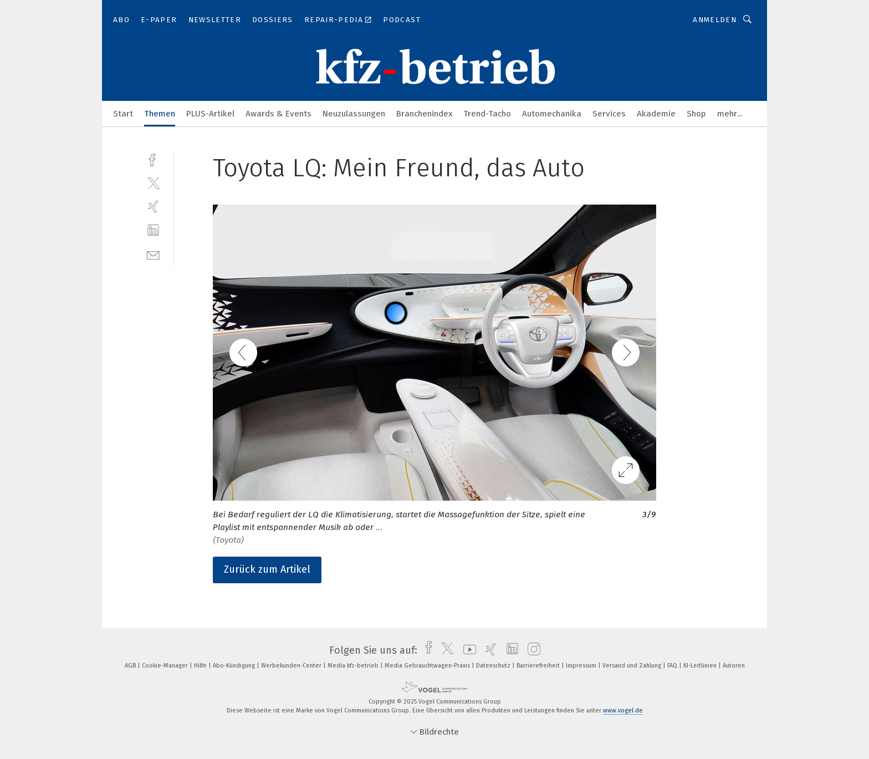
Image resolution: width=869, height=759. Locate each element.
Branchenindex (424, 114)
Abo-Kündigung (235, 665)
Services (609, 114)
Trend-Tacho (487, 114)
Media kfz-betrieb (354, 665)
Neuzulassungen (354, 114)
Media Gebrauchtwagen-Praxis (428, 665)
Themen (159, 114)
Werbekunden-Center (292, 665)
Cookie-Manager (166, 665)
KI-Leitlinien (700, 665)
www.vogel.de (623, 710)
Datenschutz (494, 665)
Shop (696, 114)
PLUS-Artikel (210, 114)
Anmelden (715, 19)
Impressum (582, 665)
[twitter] (153, 183)
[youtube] (467, 650)
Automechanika (551, 114)
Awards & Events (278, 114)
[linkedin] (153, 230)
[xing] (153, 206)
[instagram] (531, 650)
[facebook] (153, 159)
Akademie (656, 114)
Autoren (734, 665)
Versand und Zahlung (632, 665)
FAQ (673, 665)
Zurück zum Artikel (267, 569)
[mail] (153, 254)
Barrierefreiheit (539, 665)
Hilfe (201, 665)
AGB (131, 665)
